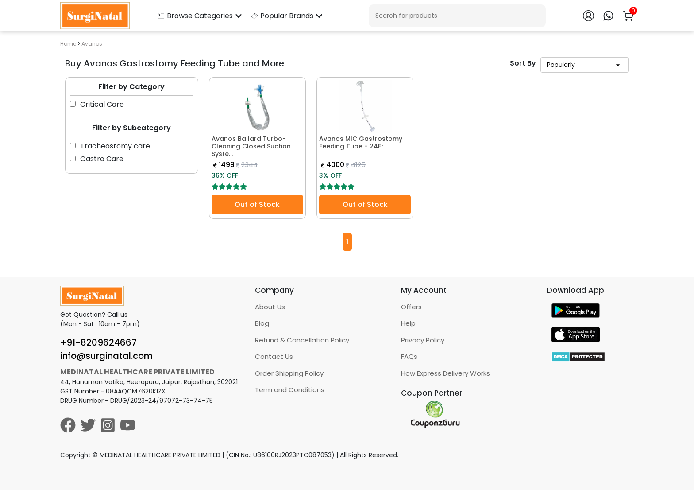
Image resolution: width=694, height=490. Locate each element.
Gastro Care (96, 159)
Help (408, 323)
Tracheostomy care (110, 146)
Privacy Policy (422, 340)
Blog (262, 323)
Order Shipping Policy (289, 373)
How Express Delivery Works (445, 373)
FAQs (409, 356)
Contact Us (274, 356)
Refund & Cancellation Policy (302, 340)
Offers (411, 306)
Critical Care (97, 104)
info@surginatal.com (106, 356)
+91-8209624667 (98, 342)
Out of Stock (257, 204)
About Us (270, 306)
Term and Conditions (289, 389)
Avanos (91, 43)
